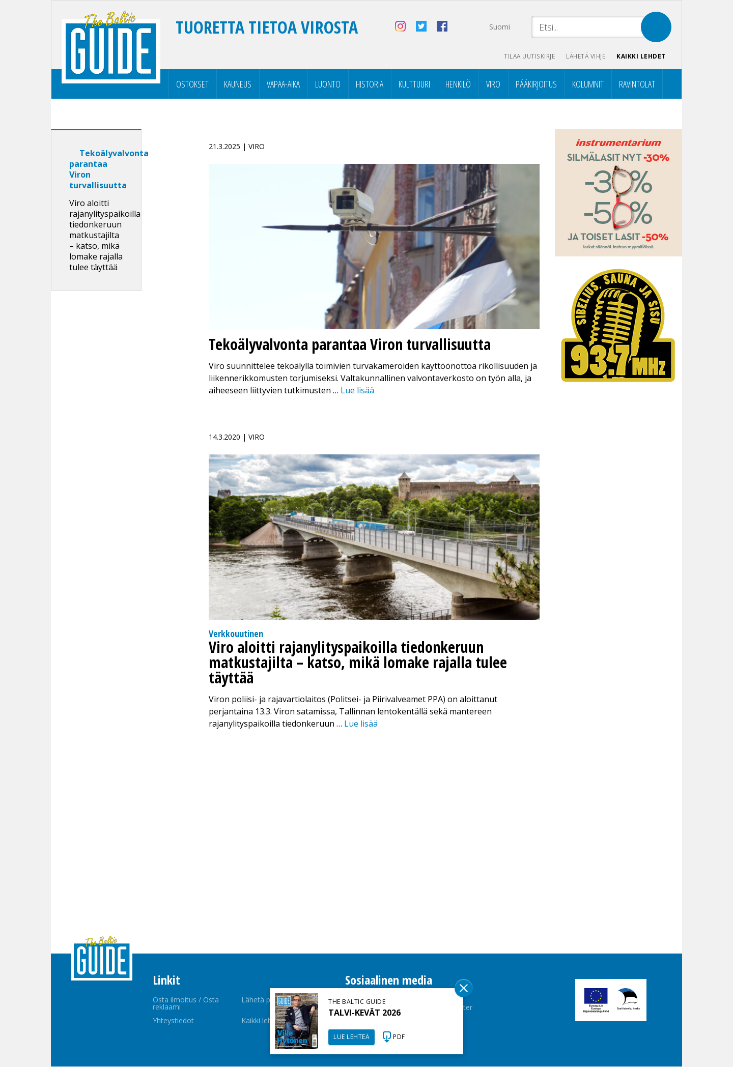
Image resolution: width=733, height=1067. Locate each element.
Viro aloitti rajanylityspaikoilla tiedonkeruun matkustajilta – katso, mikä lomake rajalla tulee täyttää (104, 235)
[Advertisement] (114, 459)
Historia (369, 84)
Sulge (464, 988)
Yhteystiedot (173, 1021)
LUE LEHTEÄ (351, 1036)
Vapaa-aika (283, 84)
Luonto (328, 84)
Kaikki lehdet (641, 56)
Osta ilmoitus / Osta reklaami (186, 1003)
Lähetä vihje (583, 56)
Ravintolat (637, 84)
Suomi (499, 27)
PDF (399, 1036)
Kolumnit (588, 84)
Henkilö (458, 84)
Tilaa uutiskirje (524, 56)
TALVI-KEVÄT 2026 (364, 1012)
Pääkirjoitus (536, 84)
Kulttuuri (414, 84)
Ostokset (192, 84)
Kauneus (237, 84)
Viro (493, 84)
